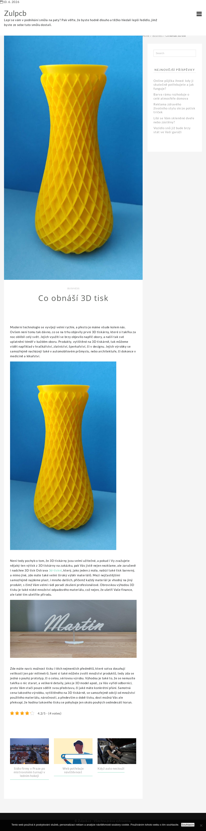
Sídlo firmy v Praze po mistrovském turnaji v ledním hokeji (29, 772)
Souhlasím (187, 824)
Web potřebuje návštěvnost (73, 770)
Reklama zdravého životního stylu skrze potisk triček (174, 108)
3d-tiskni (55, 570)
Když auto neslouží (111, 768)
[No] (201, 825)
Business (73, 288)
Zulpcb (15, 13)
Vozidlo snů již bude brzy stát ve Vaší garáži (172, 130)
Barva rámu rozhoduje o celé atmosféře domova (171, 96)
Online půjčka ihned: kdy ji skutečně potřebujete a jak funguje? (173, 84)
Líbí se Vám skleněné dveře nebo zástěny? (173, 120)
